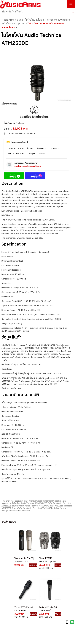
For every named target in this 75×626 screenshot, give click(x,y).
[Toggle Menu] (71, 4)
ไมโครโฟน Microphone (13, 23)
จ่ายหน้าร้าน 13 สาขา (15, 148)
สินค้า (20, 19)
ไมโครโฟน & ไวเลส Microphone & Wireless (47, 19)
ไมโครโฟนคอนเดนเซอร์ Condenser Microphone (43, 501)
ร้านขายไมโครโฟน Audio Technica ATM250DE (31, 508)
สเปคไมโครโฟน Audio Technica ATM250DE (30, 506)
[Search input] (36, 12)
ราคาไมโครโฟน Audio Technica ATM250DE (26, 503)
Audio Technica (16, 123)
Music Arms (8, 19)
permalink (26, 511)
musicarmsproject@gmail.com (28, 166)
